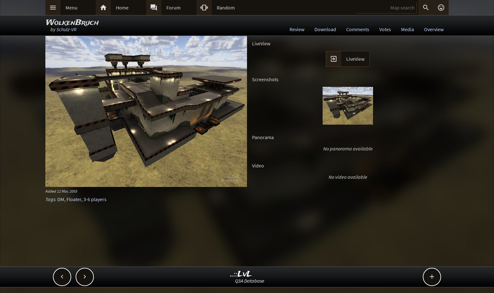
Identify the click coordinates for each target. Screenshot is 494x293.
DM (60, 199)
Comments (357, 29)
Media (407, 29)
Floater (73, 199)
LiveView (355, 59)
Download (325, 29)
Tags (50, 199)
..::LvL (241, 274)
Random (226, 7)
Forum (173, 7)
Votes (385, 29)
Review (297, 29)
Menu (72, 7)
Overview (434, 29)
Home (122, 7)
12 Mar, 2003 (67, 191)
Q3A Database (249, 281)
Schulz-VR (66, 29)
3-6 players (94, 199)
